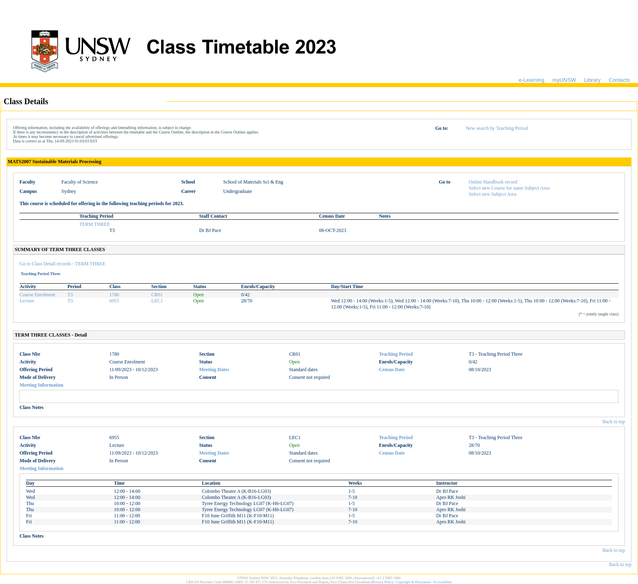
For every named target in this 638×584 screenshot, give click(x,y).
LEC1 (157, 301)
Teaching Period (396, 354)
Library (592, 80)
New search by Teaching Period (497, 128)
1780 (114, 294)
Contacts (619, 80)
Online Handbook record (493, 182)
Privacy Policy (383, 582)
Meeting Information (41, 385)
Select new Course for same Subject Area (509, 188)
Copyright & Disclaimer (413, 582)
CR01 (157, 294)
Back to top (614, 421)
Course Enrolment (37, 294)
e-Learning (531, 80)
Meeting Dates (214, 369)
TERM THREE (94, 224)
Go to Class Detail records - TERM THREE (62, 264)
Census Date (392, 369)
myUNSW (564, 80)
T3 (70, 294)
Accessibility (442, 582)
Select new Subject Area (492, 194)
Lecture (27, 301)
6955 (114, 301)
